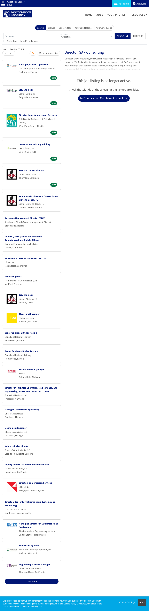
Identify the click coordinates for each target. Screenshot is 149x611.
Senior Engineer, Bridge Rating (21, 332)
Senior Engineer (13, 276)
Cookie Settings (127, 602)
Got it (142, 602)
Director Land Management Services (38, 115)
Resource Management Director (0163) (25, 218)
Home (88, 14)
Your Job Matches (84, 27)
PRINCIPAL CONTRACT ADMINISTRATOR (25, 258)
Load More (31, 581)
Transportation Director (31, 170)
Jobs (99, 14)
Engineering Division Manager (34, 564)
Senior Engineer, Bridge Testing (21, 351)
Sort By (8, 53)
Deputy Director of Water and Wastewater (27, 464)
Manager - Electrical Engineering (22, 409)
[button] (138, 36)
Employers (139, 3)
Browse (51, 27)
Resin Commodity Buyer (31, 369)
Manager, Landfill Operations (34, 64)
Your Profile (116, 14)
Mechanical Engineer (15, 427)
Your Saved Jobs (104, 27)
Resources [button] (137, 14)
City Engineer (26, 89)
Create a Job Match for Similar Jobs (103, 98)
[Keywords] (31, 36)
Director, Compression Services (35, 482)
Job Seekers (121, 3)
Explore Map (65, 27)
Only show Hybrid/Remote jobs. (22, 41)
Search (40, 27)
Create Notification (48, 53)
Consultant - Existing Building (34, 144)
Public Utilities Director (17, 446)
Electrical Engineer (29, 545)
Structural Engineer (29, 313)
